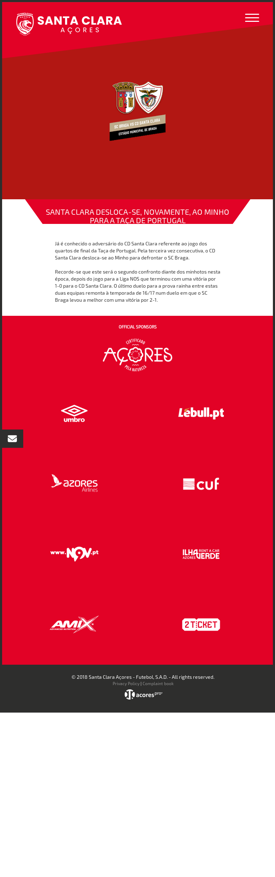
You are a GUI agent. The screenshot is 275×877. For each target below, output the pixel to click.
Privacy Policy (126, 683)
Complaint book (158, 683)
